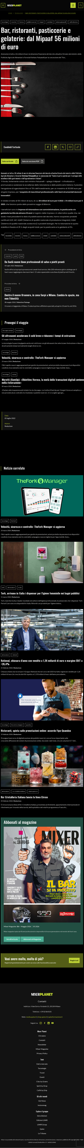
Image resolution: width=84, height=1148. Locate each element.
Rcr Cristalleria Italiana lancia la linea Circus (24, 797)
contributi (49, 22)
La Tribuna (42, 1133)
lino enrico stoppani (17, 725)
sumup (14, 374)
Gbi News (42, 1101)
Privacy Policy (42, 1053)
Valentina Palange (23, 302)
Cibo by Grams (42, 1081)
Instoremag (42, 1105)
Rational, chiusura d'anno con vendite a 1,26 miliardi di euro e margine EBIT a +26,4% (41, 662)
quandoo (28, 725)
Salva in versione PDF (32, 161)
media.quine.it (31, 1017)
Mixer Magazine (42, 1049)
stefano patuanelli (61, 22)
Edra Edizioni (42, 1116)
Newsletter (42, 1044)
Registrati (74, 960)
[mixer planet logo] (42, 994)
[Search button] (80, 5)
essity (20, 587)
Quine (42, 1129)
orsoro (8, 289)
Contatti (42, 1040)
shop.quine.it (42, 1017)
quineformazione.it (55, 1017)
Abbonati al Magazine (32, 939)
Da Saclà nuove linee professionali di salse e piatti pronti (35, 262)
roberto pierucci (33, 791)
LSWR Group (42, 1124)
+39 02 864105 (46, 1012)
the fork (14, 352)
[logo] (14, 5)
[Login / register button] (73, 5)
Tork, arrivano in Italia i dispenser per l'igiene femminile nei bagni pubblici (40, 593)
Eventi (42, 1077)
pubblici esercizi (31, 22)
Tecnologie (19, 13)
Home (10, 13)
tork (3, 587)
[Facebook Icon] (45, 1023)
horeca (22, 22)
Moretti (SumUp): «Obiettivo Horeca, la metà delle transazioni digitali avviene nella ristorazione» (43, 381)
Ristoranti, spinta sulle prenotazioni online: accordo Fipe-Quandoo (36, 731)
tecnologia (5, 22)
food (21, 256)
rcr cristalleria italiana (18, 791)
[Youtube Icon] (52, 1023)
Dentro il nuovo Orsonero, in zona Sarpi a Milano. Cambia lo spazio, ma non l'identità (42, 296)
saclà (15, 256)
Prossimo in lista (12, 284)
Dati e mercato (42, 1064)
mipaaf (42, 22)
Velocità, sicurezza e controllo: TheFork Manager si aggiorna (34, 357)
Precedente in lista (13, 250)
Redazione (19, 266)
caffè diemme (73, 22)
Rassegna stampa (8, 330)
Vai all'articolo (12, 939)
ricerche (13, 22)
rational (14, 655)
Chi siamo (42, 1036)
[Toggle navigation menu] (3, 5)
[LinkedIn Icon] (48, 1023)
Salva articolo (10, 161)
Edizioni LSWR (42, 1120)
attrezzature (11, 587)
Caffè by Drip (42, 1090)
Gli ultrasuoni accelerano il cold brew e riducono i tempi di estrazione (38, 335)
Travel (42, 1073)
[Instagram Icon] (41, 1023)
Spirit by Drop (42, 1086)
